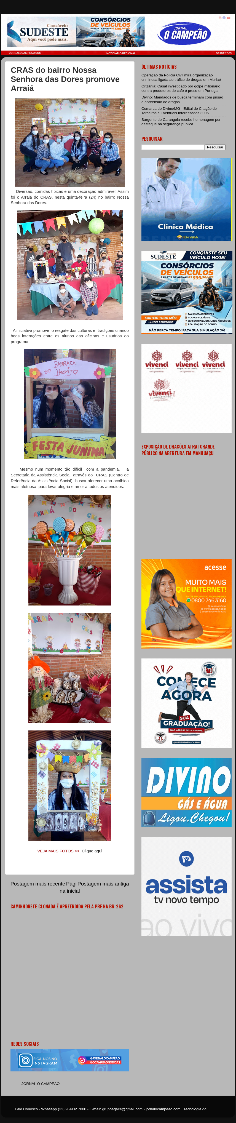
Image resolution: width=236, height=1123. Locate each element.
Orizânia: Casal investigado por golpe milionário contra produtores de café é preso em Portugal (180, 88)
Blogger (214, 1109)
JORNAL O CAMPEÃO (41, 1084)
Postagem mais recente (37, 884)
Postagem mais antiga (103, 884)
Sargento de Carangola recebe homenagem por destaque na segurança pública (181, 122)
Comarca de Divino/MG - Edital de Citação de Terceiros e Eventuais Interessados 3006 (179, 110)
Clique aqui (92, 851)
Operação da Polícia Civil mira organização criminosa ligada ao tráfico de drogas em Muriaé (181, 77)
